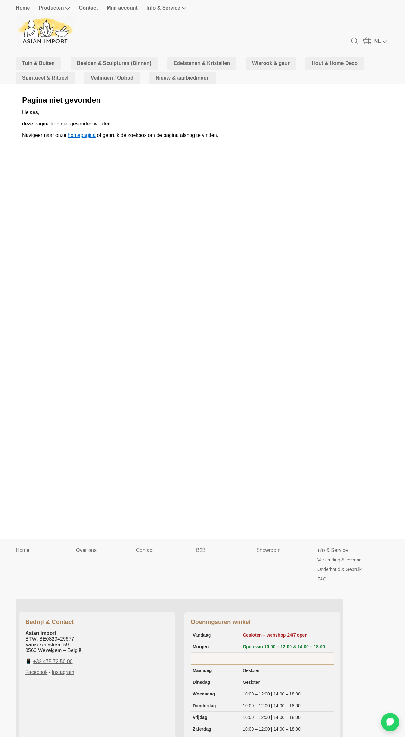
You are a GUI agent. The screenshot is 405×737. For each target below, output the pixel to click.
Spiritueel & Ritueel (45, 77)
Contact (88, 7)
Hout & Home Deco (335, 63)
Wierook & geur (271, 63)
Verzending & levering (339, 559)
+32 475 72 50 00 (52, 661)
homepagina (82, 135)
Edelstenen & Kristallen (201, 63)
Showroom (268, 550)
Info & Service (166, 8)
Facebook (36, 672)
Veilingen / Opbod (112, 77)
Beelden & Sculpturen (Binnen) (114, 63)
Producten (54, 8)
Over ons (86, 550)
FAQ (322, 578)
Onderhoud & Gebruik (339, 569)
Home (23, 7)
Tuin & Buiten (38, 63)
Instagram (63, 672)
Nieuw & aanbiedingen (183, 77)
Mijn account (122, 7)
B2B (201, 550)
